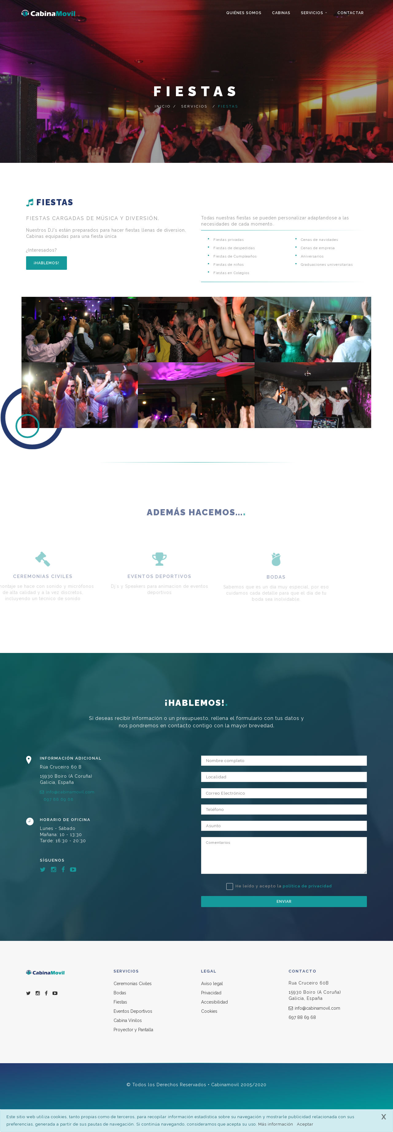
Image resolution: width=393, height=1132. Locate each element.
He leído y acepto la (279, 886)
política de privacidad (307, 886)
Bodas (120, 992)
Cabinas (281, 13)
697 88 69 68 (59, 799)
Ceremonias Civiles (133, 983)
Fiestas (120, 1002)
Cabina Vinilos (128, 1020)
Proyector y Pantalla (133, 1029)
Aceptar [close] (305, 1124)
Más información (275, 1124)
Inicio (163, 106)
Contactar (350, 13)
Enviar (284, 901)
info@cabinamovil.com (67, 792)
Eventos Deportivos (133, 1011)
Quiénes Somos (244, 13)
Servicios (312, 13)
